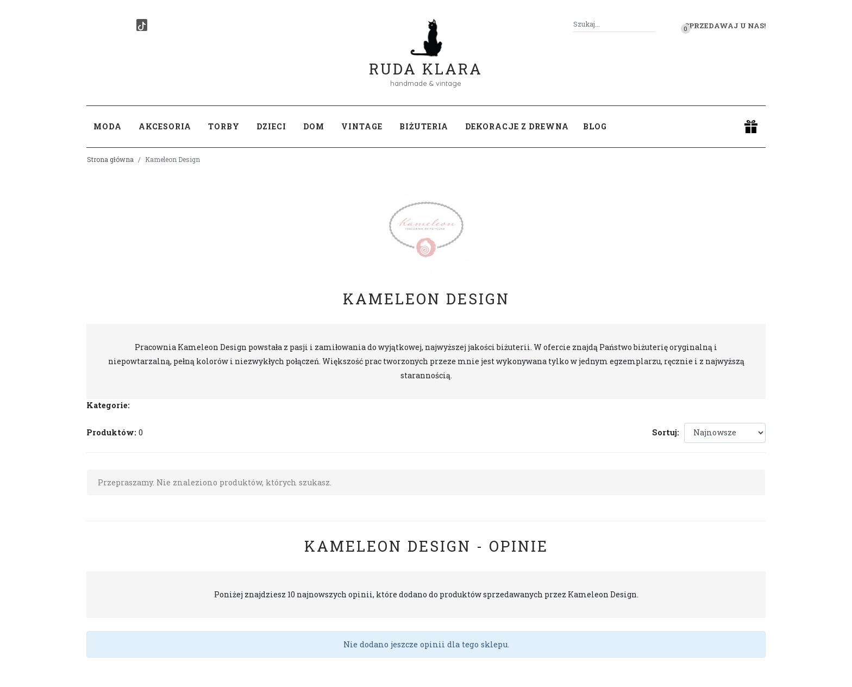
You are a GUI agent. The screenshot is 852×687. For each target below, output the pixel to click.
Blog (595, 126)
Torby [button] (224, 126)
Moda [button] (107, 126)
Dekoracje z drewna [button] (517, 126)
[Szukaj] (650, 24)
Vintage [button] (362, 126)
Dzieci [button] (271, 126)
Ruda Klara (426, 60)
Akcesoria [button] (165, 126)
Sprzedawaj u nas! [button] (725, 25)
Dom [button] (313, 126)
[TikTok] (141, 25)
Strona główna (110, 159)
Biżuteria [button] (423, 126)
